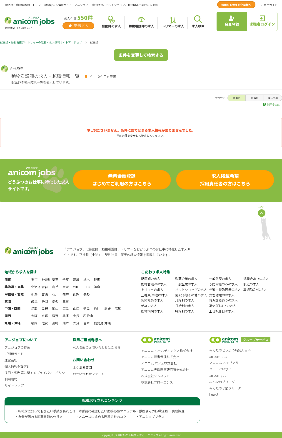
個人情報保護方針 (17, 366)
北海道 (36, 286)
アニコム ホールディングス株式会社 (166, 350)
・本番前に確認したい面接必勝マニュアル (105, 411)
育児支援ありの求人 (223, 300)
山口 (76, 308)
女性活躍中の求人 (222, 295)
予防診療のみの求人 (223, 284)
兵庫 (65, 315)
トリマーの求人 (152, 289)
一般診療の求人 (220, 278)
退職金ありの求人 (256, 278)
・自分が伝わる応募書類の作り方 (39, 416)
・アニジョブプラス (150, 416)
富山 (45, 294)
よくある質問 (82, 367)
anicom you (217, 375)
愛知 (55, 301)
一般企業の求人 (186, 284)
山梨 (76, 294)
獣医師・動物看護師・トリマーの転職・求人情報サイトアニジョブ (41, 42)
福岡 (34, 323)
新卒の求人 (149, 305)
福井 (65, 294)
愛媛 (107, 308)
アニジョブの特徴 (17, 347)
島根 (45, 308)
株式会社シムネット (155, 376)
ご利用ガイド (269, 5)
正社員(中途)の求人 (154, 295)
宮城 (65, 286)
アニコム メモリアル (224, 362)
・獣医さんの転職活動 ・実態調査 (160, 411)
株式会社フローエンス (157, 382)
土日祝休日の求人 (222, 311)
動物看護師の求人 (154, 284)
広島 (65, 308)
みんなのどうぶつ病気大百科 (230, 350)
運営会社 (11, 360)
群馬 (97, 279)
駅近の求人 (251, 284)
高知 (118, 308)
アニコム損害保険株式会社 (160, 356)
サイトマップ (14, 385)
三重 (65, 301)
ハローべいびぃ (220, 369)
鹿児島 (98, 323)
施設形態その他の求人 (191, 295)
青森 (45, 286)
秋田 (76, 286)
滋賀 (55, 315)
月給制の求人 (184, 300)
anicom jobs (218, 356)
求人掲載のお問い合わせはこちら (96, 347)
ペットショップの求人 (191, 289)
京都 (45, 315)
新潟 (34, 294)
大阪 (34, 315)
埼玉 (55, 279)
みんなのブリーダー (223, 381)
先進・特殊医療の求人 (225, 289)
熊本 (65, 323)
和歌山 (88, 315)
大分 (76, 323)
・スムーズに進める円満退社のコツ (100, 416)
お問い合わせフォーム (89, 373)
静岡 (45, 301)
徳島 (86, 308)
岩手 (55, 286)
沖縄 (107, 323)
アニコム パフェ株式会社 (159, 363)
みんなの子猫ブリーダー (226, 388)
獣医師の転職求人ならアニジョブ (137, 435)
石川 (55, 294)
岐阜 (34, 301)
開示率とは (273, 104)
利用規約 (11, 379)
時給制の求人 (184, 311)
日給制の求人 (184, 305)
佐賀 (45, 323)
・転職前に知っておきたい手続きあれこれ (45, 411)
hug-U (213, 394)
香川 (97, 308)
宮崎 (86, 323)
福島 (97, 286)
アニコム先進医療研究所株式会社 (165, 369)
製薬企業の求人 (186, 278)
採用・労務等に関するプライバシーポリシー (36, 372)
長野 (86, 294)
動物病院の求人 (152, 311)
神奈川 (46, 279)
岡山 (55, 308)
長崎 (55, 323)
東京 (34, 279)
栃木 (86, 279)
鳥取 (34, 308)
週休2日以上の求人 (222, 305)
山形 (86, 286)
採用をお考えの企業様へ (236, 5)
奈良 (76, 315)
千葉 (65, 279)
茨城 (76, 279)
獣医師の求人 (150, 278)
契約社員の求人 (152, 300)
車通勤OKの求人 (255, 289)
